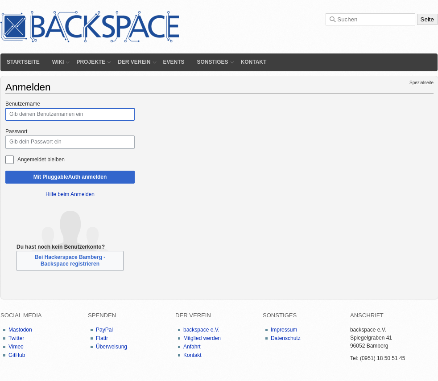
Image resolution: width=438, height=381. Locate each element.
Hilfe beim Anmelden (70, 194)
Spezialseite (421, 82)
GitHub (16, 355)
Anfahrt (192, 347)
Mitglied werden (202, 338)
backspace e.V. (201, 330)
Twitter (16, 338)
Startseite (23, 62)
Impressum (284, 330)
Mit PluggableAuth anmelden (70, 177)
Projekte (90, 62)
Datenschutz (286, 338)
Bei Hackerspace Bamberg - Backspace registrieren (70, 260)
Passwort (16, 131)
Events (174, 62)
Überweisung (111, 347)
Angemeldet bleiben (41, 159)
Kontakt (254, 62)
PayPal (104, 330)
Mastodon (20, 330)
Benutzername (22, 104)
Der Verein (134, 62)
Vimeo (16, 347)
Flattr (102, 338)
